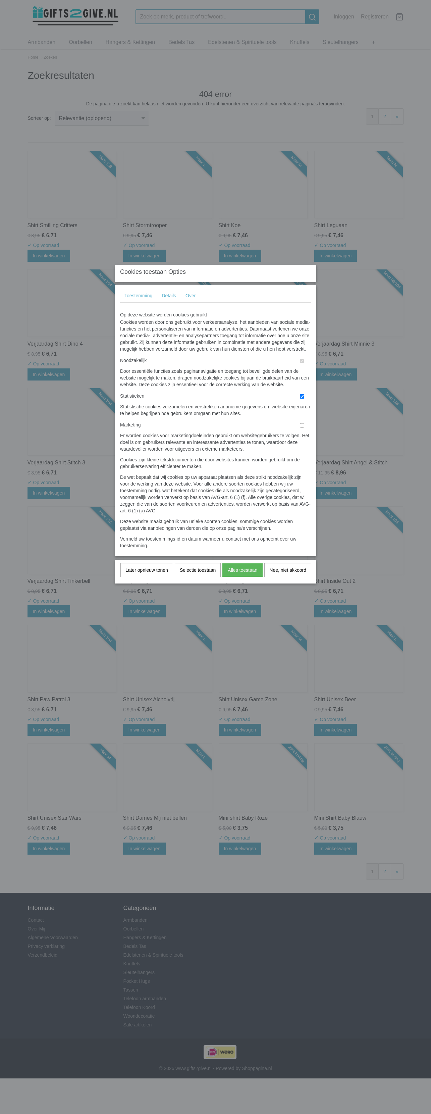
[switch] (302, 374)
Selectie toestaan (198, 583)
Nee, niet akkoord (287, 583)
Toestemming (138, 309)
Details (169, 309)
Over (190, 309)
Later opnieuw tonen (146, 583)
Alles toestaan (242, 583)
